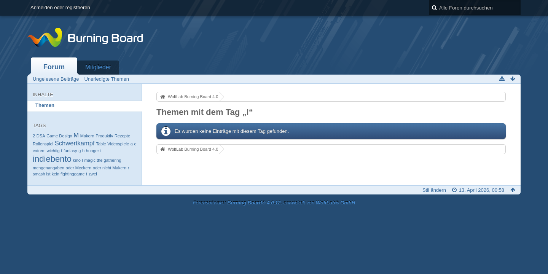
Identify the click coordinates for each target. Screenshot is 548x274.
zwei (93, 174)
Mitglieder (98, 67)
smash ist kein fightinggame (58, 174)
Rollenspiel (43, 144)
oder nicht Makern (109, 168)
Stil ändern (434, 190)
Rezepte (122, 136)
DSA (41, 136)
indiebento (52, 159)
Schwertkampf (75, 143)
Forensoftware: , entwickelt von (274, 203)
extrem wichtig (46, 150)
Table (101, 144)
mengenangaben (48, 168)
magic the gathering (102, 160)
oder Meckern (79, 168)
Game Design (59, 136)
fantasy (70, 150)
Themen (44, 105)
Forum (54, 67)
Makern (87, 136)
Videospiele (118, 144)
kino (77, 160)
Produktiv (104, 136)
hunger (92, 150)
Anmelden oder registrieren (60, 7)
